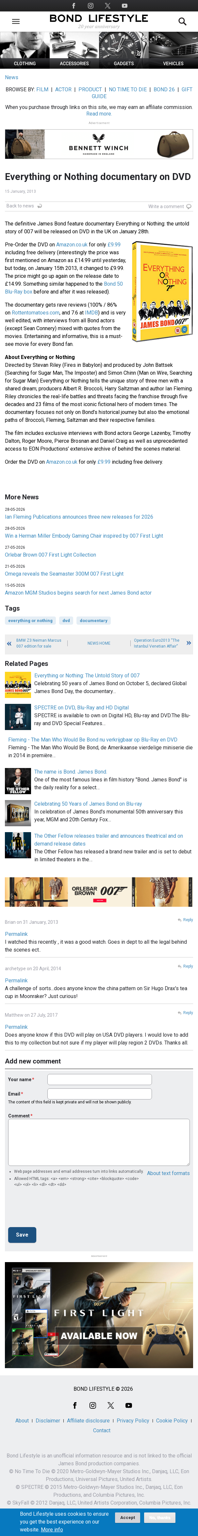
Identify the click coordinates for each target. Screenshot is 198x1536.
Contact (101, 1430)
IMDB (91, 313)
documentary (93, 620)
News (11, 77)
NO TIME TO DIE (128, 89)
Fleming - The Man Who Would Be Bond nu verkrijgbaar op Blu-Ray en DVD (92, 740)
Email (14, 1094)
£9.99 (114, 244)
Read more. (99, 114)
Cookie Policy (172, 1421)
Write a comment (166, 206)
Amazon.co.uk (72, 244)
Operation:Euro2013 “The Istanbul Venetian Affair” (156, 643)
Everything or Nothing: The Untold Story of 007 (87, 675)
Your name (19, 1079)
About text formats (168, 1173)
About (22, 1421)
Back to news (20, 205)
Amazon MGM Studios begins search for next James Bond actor (78, 593)
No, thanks (160, 1517)
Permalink (16, 934)
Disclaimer (48, 1421)
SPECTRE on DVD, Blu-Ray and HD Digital (81, 708)
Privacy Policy (133, 1421)
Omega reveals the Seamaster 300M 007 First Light (64, 574)
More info (52, 1530)
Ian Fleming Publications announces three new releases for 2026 (79, 517)
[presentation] (57, 1209)
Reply (188, 920)
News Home (99, 643)
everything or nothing (30, 620)
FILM (42, 89)
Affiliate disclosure (88, 1421)
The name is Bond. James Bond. (70, 772)
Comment (19, 1115)
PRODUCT (90, 89)
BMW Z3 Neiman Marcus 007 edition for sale (38, 643)
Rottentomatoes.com (35, 313)
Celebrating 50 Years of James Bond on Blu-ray (88, 804)
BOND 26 (164, 89)
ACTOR (63, 89)
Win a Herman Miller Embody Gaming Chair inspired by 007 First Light (84, 536)
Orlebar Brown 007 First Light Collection (50, 555)
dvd (66, 620)
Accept (127, 1517)
